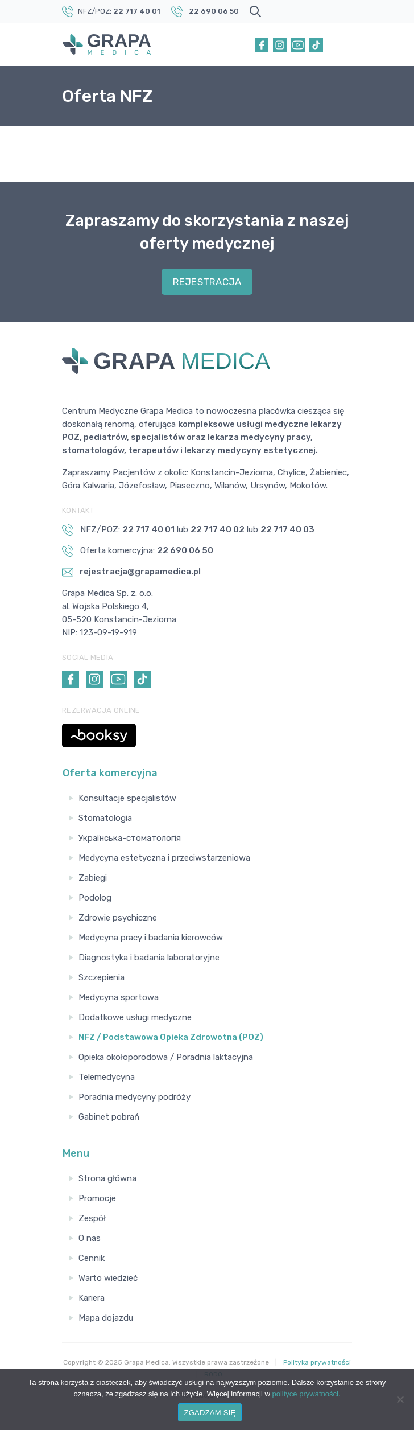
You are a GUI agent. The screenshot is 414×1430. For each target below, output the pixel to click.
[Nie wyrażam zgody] (399, 1399)
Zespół (92, 1218)
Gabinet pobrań (108, 1117)
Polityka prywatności (317, 1362)
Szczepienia (101, 977)
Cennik (91, 1258)
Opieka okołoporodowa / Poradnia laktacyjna (165, 1057)
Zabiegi (92, 878)
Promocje (97, 1198)
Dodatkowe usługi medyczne (135, 1017)
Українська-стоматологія (129, 838)
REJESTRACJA (207, 281)
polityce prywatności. (306, 1394)
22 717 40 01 (136, 11)
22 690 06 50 (214, 11)
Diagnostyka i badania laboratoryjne (149, 957)
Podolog (94, 898)
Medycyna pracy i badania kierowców (150, 937)
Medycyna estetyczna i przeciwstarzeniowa (164, 858)
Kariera (91, 1298)
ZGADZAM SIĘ (210, 1412)
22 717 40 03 (287, 529)
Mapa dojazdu (105, 1318)
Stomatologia (105, 818)
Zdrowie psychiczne (117, 918)
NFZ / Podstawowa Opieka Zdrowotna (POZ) (170, 1037)
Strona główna (107, 1178)
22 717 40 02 (218, 529)
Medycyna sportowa (118, 997)
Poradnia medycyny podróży (134, 1097)
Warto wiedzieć (108, 1278)
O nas (89, 1238)
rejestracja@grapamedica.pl (131, 572)
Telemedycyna (106, 1077)
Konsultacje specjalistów (127, 798)
